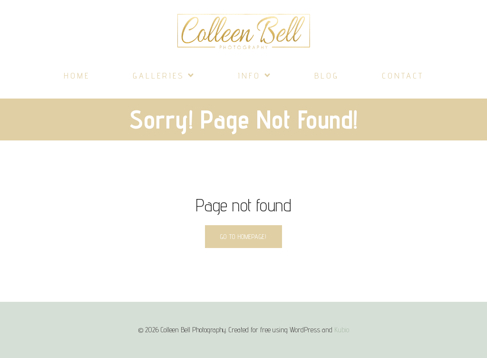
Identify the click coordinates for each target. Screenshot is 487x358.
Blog (326, 75)
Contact (403, 75)
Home (77, 75)
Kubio (341, 329)
